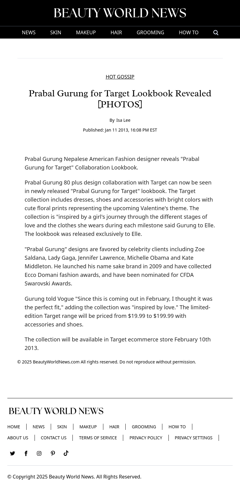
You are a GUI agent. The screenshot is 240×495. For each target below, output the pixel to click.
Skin (55, 32)
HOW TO (188, 32)
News (28, 32)
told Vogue (60, 298)
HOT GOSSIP (120, 76)
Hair (116, 32)
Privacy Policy (145, 438)
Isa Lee (123, 120)
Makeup (86, 32)
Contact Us (54, 438)
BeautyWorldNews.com (56, 362)
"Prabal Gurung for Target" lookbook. (119, 191)
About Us (17, 438)
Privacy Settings (193, 438)
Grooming (150, 32)
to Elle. (133, 233)
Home (13, 427)
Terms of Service (98, 438)
